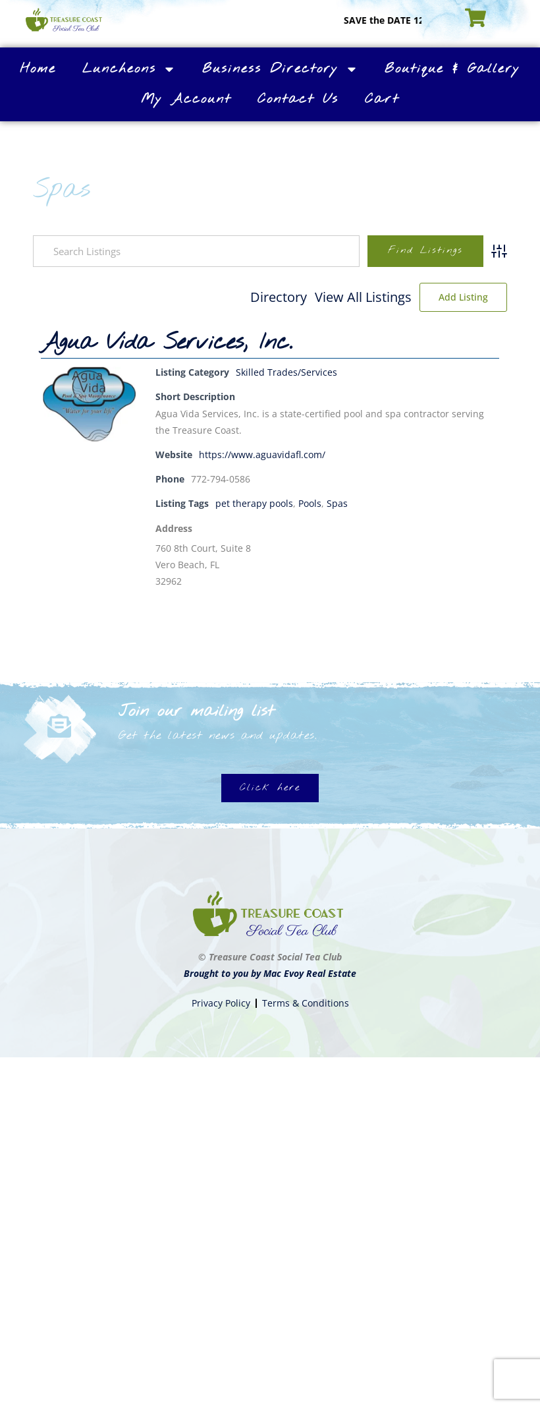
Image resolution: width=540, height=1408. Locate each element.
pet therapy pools (254, 503)
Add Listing (463, 297)
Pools (309, 503)
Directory (278, 297)
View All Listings (363, 297)
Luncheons (129, 69)
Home (38, 69)
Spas (337, 503)
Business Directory (280, 69)
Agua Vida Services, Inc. (166, 343)
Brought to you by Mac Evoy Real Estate (270, 973)
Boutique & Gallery (452, 69)
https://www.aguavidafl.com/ (262, 454)
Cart (382, 99)
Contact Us (297, 99)
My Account (186, 99)
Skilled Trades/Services (286, 372)
